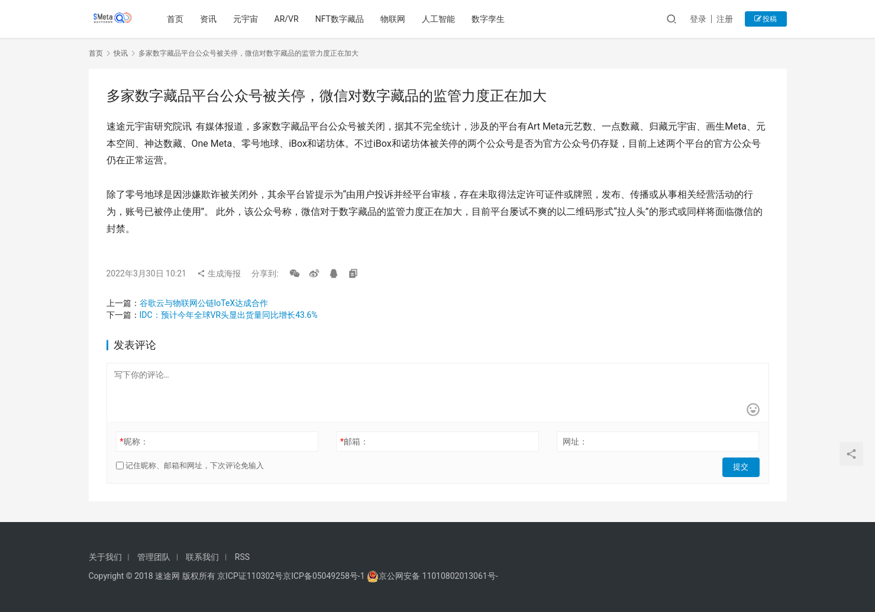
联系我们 (202, 557)
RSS (242, 557)
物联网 (394, 19)
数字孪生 (489, 19)
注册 (724, 19)
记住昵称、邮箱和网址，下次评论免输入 (190, 465)
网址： (575, 441)
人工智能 (440, 19)
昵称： (134, 441)
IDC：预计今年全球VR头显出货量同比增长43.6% (229, 315)
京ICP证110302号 (250, 576)
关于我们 (105, 557)
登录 (698, 19)
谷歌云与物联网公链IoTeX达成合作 (204, 303)
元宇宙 (246, 19)
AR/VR (288, 19)
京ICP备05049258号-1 (325, 576)
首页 (176, 19)
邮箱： (354, 441)
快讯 (121, 53)
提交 (743, 466)
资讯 (209, 19)
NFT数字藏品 (341, 19)
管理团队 (153, 557)
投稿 (765, 19)
